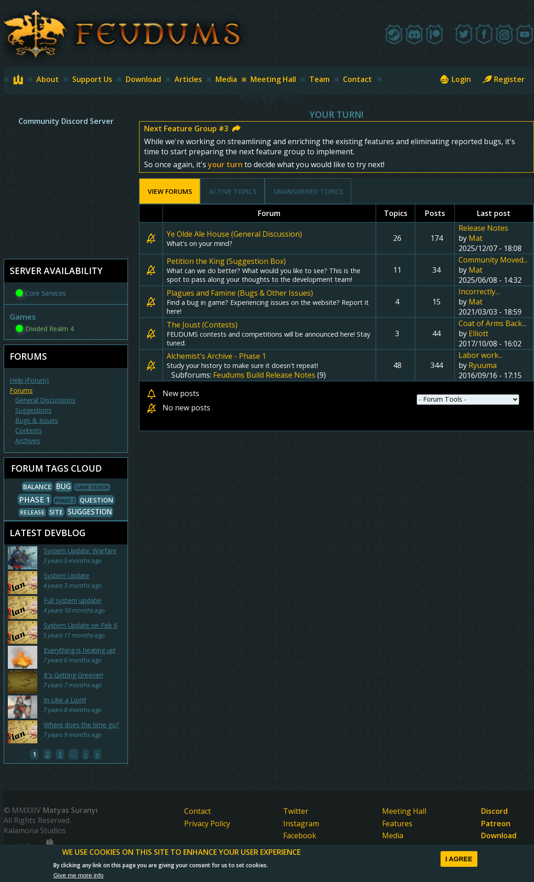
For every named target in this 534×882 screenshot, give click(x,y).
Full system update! (72, 600)
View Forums (174, 191)
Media (226, 79)
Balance (37, 486)
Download (143, 79)
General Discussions (45, 400)
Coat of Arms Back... (492, 323)
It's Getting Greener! (73, 675)
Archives (27, 440)
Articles (188, 79)
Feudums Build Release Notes (264, 375)
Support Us (92, 79)
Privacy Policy (207, 823)
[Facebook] (484, 34)
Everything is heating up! (80, 650)
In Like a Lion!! (65, 699)
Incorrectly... (479, 291)
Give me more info (78, 875)
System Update (66, 575)
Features (397, 823)
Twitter (295, 811)
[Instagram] (504, 34)
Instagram (301, 823)
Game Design (92, 487)
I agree (458, 859)
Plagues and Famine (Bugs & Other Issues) (240, 293)
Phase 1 (34, 499)
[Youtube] (525, 34)
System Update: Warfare (80, 550)
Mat (475, 238)
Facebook (299, 835)
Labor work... (481, 355)
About (47, 79)
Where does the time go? (81, 724)
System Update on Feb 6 (80, 625)
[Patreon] (434, 34)
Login (461, 79)
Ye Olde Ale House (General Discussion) (234, 234)
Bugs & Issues (36, 420)
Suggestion (90, 512)
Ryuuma (483, 365)
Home (23, 79)
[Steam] (394, 34)
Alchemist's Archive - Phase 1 (216, 356)
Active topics (232, 191)
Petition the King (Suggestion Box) (226, 261)
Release (32, 512)
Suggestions (33, 410)
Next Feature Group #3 (186, 128)
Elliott (478, 333)
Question (96, 500)
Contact (357, 79)
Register (509, 79)
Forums (21, 390)
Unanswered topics (308, 191)
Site (56, 512)
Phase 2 (65, 500)
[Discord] (414, 34)
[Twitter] (464, 34)
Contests (28, 430)
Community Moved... (493, 260)
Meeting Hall (273, 79)
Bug (63, 486)
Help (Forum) (29, 380)
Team (319, 79)
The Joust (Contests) (202, 325)
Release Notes (483, 228)
